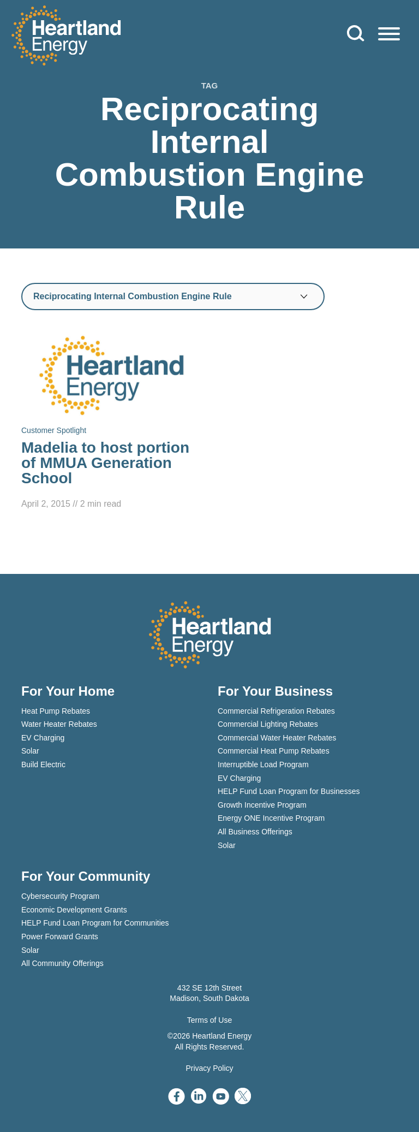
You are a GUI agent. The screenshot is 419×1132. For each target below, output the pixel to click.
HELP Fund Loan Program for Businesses (289, 791)
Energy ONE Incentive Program (271, 818)
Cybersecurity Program (60, 896)
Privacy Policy (209, 1068)
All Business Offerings (255, 831)
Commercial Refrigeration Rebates (276, 711)
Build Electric (43, 764)
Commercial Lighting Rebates (268, 724)
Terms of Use (209, 1020)
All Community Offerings (62, 963)
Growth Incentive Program (262, 805)
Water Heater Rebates (59, 724)
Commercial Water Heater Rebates (277, 737)
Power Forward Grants (59, 936)
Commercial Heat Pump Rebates (274, 750)
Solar (30, 750)
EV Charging (42, 737)
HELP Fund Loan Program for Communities (95, 922)
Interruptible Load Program (263, 764)
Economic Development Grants (74, 909)
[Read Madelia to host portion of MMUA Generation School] (111, 421)
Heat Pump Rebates (55, 711)
